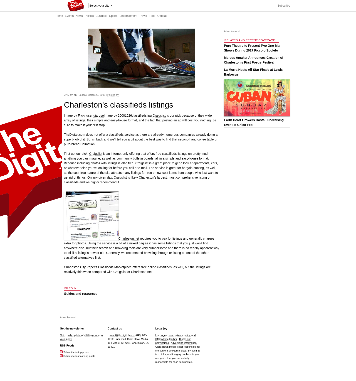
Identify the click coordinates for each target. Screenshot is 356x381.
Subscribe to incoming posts (77, 356)
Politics (89, 15)
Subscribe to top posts (74, 352)
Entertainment (128, 15)
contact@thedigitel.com (121, 335)
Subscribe (283, 5)
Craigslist (159, 115)
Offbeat (162, 15)
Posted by (113, 94)
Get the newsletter (72, 328)
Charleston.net (129, 238)
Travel (143, 15)
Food (152, 15)
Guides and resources (80, 293)
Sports (113, 15)
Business (101, 15)
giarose (98, 115)
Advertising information (184, 343)
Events (69, 15)
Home (59, 15)
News (79, 15)
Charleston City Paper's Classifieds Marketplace (98, 267)
